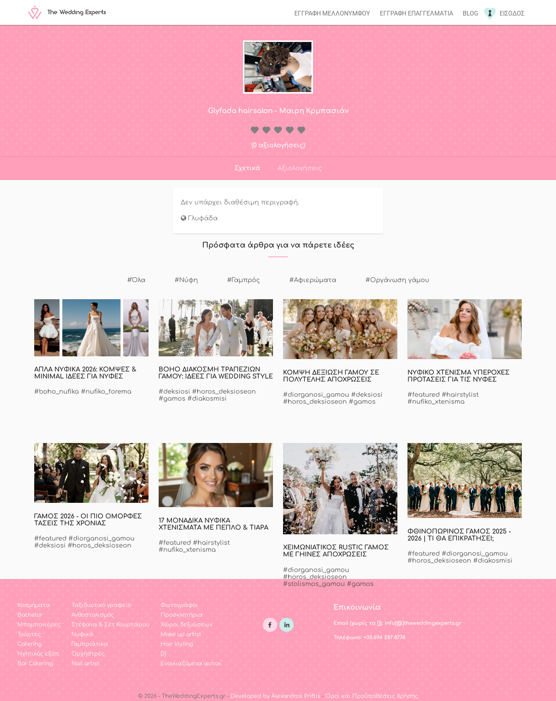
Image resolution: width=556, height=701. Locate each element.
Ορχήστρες (88, 654)
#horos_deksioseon (224, 391)
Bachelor (29, 615)
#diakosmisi (207, 398)
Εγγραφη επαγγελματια (416, 13)
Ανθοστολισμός (93, 615)
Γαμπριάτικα (90, 644)
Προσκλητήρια (182, 615)
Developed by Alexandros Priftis (275, 696)
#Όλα (136, 280)
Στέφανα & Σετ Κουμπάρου (110, 625)
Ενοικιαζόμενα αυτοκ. (191, 663)
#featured (423, 394)
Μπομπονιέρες (39, 625)
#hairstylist (460, 394)
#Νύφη (186, 280)
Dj (163, 654)
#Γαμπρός (243, 280)
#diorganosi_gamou (316, 394)
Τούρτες (29, 634)
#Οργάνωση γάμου (397, 280)
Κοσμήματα (33, 605)
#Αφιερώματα (312, 280)
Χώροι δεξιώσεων (186, 625)
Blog (470, 13)
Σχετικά (247, 168)
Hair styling (177, 644)
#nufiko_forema (106, 391)
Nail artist (86, 663)
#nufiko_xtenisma (436, 401)
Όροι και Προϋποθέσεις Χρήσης (371, 696)
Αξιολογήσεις (300, 168)
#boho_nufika (56, 391)
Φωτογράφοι (179, 605)
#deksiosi (174, 391)
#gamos (172, 398)
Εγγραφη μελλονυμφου (332, 13)
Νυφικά (82, 634)
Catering (29, 644)
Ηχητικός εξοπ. (38, 654)
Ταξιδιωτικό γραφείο (101, 605)
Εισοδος (512, 13)
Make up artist (181, 634)
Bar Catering (35, 663)
